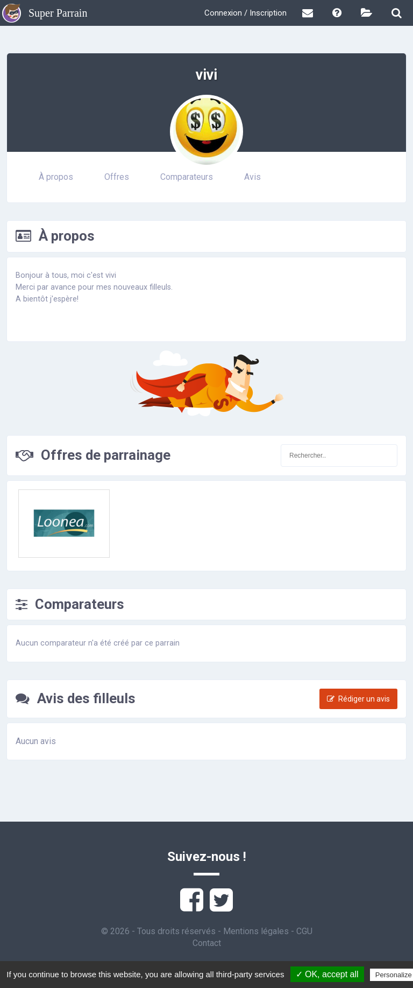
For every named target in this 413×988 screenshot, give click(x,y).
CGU (304, 931)
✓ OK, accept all (327, 974)
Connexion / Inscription (245, 13)
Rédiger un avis (358, 699)
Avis (252, 177)
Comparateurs (186, 177)
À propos (56, 177)
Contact (207, 943)
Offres (116, 177)
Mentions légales (256, 931)
